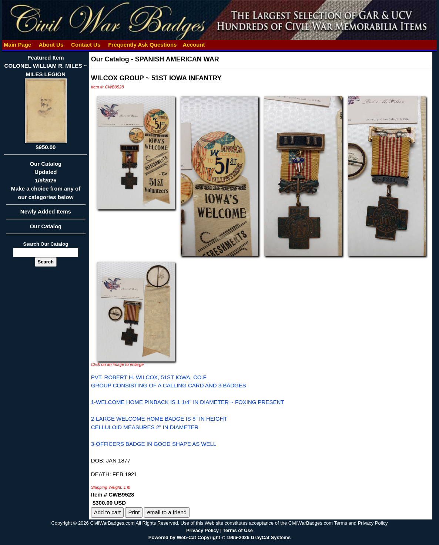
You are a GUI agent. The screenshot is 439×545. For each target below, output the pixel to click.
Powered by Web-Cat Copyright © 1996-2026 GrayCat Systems (219, 537)
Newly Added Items (46, 213)
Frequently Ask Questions (142, 44)
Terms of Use (238, 530)
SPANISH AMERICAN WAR (177, 59)
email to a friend (167, 512)
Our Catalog (45, 226)
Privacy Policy (202, 530)
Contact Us (86, 44)
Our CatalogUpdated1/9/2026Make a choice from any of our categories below (46, 183)
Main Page (17, 44)
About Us (51, 44)
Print (134, 512)
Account (194, 44)
